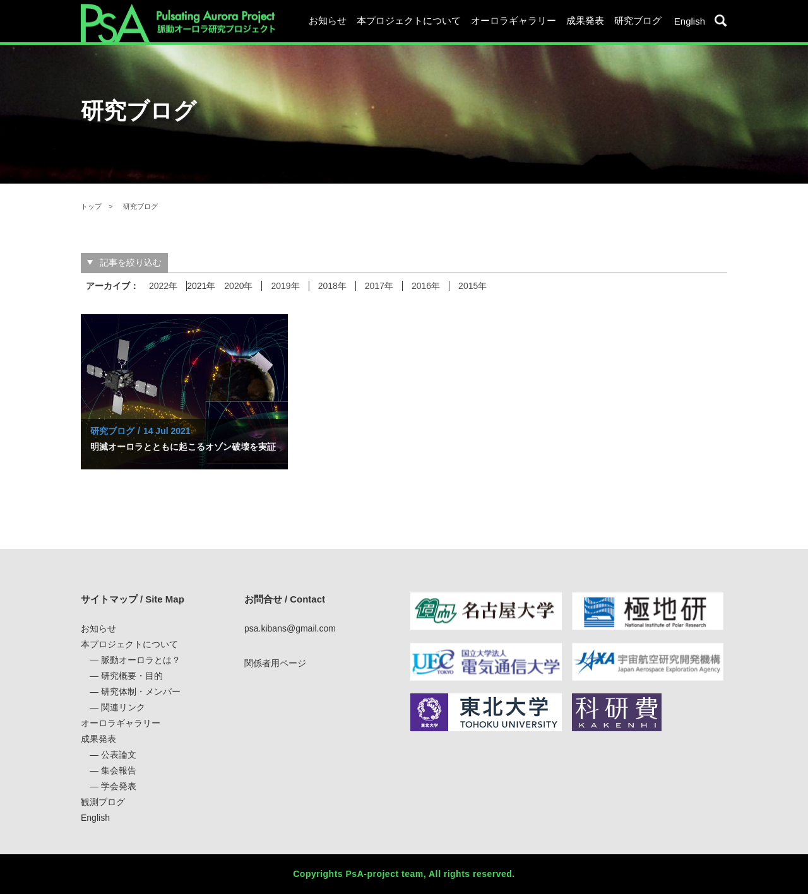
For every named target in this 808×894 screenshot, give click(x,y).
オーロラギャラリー (513, 20)
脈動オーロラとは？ (141, 660)
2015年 (472, 286)
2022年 (163, 286)
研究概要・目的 (132, 676)
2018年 (332, 286)
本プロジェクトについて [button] (409, 20)
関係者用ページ (275, 663)
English (689, 21)
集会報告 (118, 770)
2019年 (285, 286)
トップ (91, 206)
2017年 (379, 286)
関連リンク (123, 707)
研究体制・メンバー (141, 691)
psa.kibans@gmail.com (290, 628)
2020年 (238, 286)
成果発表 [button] (585, 20)
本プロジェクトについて (129, 644)
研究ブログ (638, 20)
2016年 (426, 286)
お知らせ (328, 20)
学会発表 (118, 786)
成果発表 (98, 739)
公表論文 (118, 755)
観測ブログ (103, 802)
